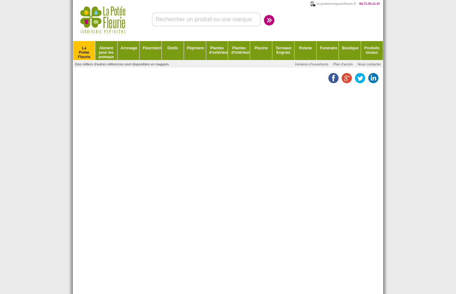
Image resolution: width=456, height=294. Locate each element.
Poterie (305, 48)
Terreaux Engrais (283, 50)
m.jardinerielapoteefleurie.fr (336, 3)
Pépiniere (195, 48)
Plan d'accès (343, 64)
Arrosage (129, 48)
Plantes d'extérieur (218, 50)
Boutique (350, 48)
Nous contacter (369, 64)
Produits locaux (372, 50)
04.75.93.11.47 (369, 3)
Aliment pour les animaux (106, 52)
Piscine (261, 48)
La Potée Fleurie (84, 52)
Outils (172, 48)
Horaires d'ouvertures (311, 64)
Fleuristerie (152, 48)
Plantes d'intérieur (240, 50)
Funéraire (328, 48)
